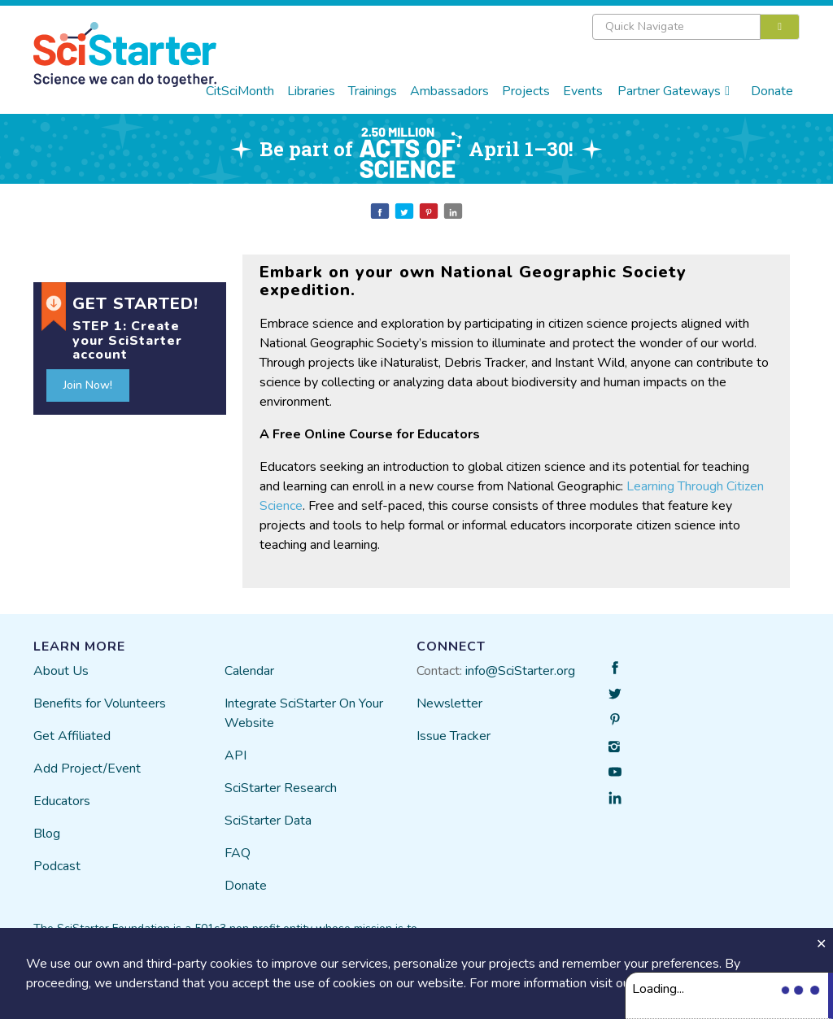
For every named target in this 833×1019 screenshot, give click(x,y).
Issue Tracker (453, 736)
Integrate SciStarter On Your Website (304, 713)
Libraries (311, 91)
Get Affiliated (72, 736)
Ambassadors (449, 91)
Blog (46, 834)
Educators (61, 801)
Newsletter (449, 703)
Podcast (57, 866)
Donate (772, 91)
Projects (526, 91)
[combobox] (696, 27)
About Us (61, 671)
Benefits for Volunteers (99, 703)
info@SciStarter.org (520, 671)
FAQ (238, 853)
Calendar (249, 671)
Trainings (372, 91)
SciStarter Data (268, 821)
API (235, 755)
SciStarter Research (281, 788)
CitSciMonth (240, 91)
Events (583, 91)
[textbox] (676, 27)
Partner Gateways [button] (673, 91)
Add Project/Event (87, 768)
